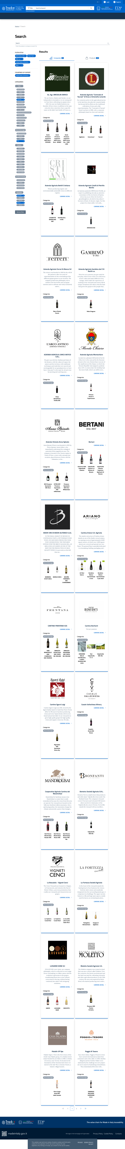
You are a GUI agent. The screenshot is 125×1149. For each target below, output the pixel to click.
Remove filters (20, 212)
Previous (76, 135)
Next (107, 135)
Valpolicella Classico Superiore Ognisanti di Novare (100, 475)
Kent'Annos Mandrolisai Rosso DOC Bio (66, 845)
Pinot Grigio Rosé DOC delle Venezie (57, 1103)
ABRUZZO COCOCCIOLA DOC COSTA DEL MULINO (57, 661)
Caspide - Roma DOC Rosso (91, 739)
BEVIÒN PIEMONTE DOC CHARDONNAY (66, 587)
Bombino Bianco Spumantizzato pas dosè (100, 581)
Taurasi (100, 140)
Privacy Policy (98, 1143)
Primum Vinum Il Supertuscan (91, 401)
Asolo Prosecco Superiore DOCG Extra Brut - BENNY (57, 139)
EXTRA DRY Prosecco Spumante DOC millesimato (57, 492)
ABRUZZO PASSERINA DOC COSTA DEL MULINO (66, 661)
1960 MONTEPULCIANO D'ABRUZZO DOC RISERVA (48, 662)
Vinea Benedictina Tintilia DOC (57, 403)
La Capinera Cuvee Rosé (57, 929)
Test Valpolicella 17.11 (91, 663)
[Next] (81, 1118)
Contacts (118, 1143)
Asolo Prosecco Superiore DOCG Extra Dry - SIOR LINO (66, 140)
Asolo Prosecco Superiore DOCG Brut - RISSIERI (47, 139)
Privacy (80, 1142)
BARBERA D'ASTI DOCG (48, 585)
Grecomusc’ (91, 140)
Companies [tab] (57, 58)
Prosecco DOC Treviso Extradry (91, 1017)
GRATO (48, 1017)
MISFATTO (67, 1017)
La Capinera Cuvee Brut (48, 929)
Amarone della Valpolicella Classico (82, 473)
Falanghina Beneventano (86, 933)
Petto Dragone (91, 313)
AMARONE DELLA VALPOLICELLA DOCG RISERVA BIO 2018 (82, 666)
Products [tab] (92, 58)
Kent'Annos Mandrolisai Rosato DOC (47, 844)
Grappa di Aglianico (96, 933)
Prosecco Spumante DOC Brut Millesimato (66, 491)
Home (17, 26)
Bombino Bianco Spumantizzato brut (91, 581)
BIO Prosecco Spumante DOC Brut (48, 490)
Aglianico (82, 140)
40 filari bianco (82, 579)
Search (18, 43)
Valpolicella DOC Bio (100, 663)
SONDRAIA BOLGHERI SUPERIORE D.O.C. (91, 1104)
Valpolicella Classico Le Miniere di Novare (91, 474)
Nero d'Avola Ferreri (57, 316)
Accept (91, 1144)
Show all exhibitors (30, 11)
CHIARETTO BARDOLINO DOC (52, 220)
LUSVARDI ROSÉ (57, 1018)
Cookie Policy (88, 1142)
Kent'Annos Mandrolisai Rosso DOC (57, 844)
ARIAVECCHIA (91, 229)
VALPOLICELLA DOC (62, 219)
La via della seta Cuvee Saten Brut (66, 929)
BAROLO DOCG (57, 584)
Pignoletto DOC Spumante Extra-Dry (57, 755)
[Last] (85, 1118)
